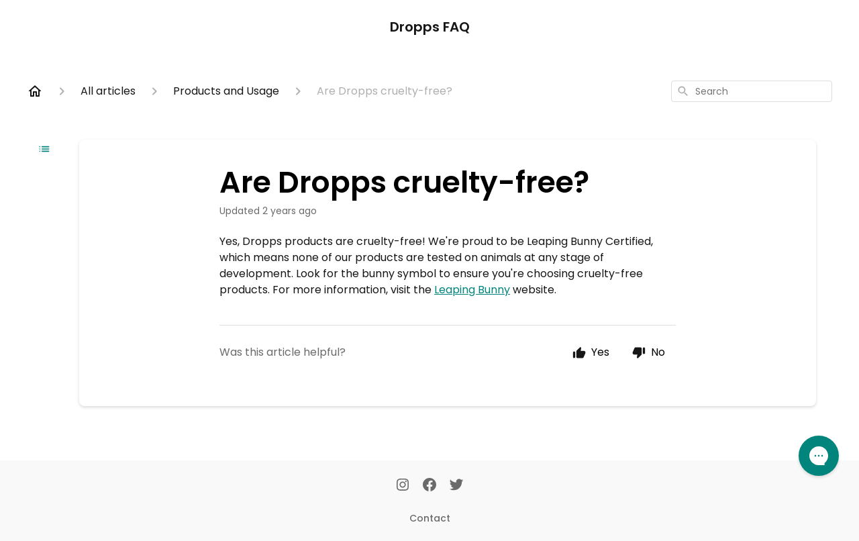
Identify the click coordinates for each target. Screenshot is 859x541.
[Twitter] (456, 486)
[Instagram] (403, 486)
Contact (429, 518)
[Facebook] (429, 486)
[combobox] (751, 91)
